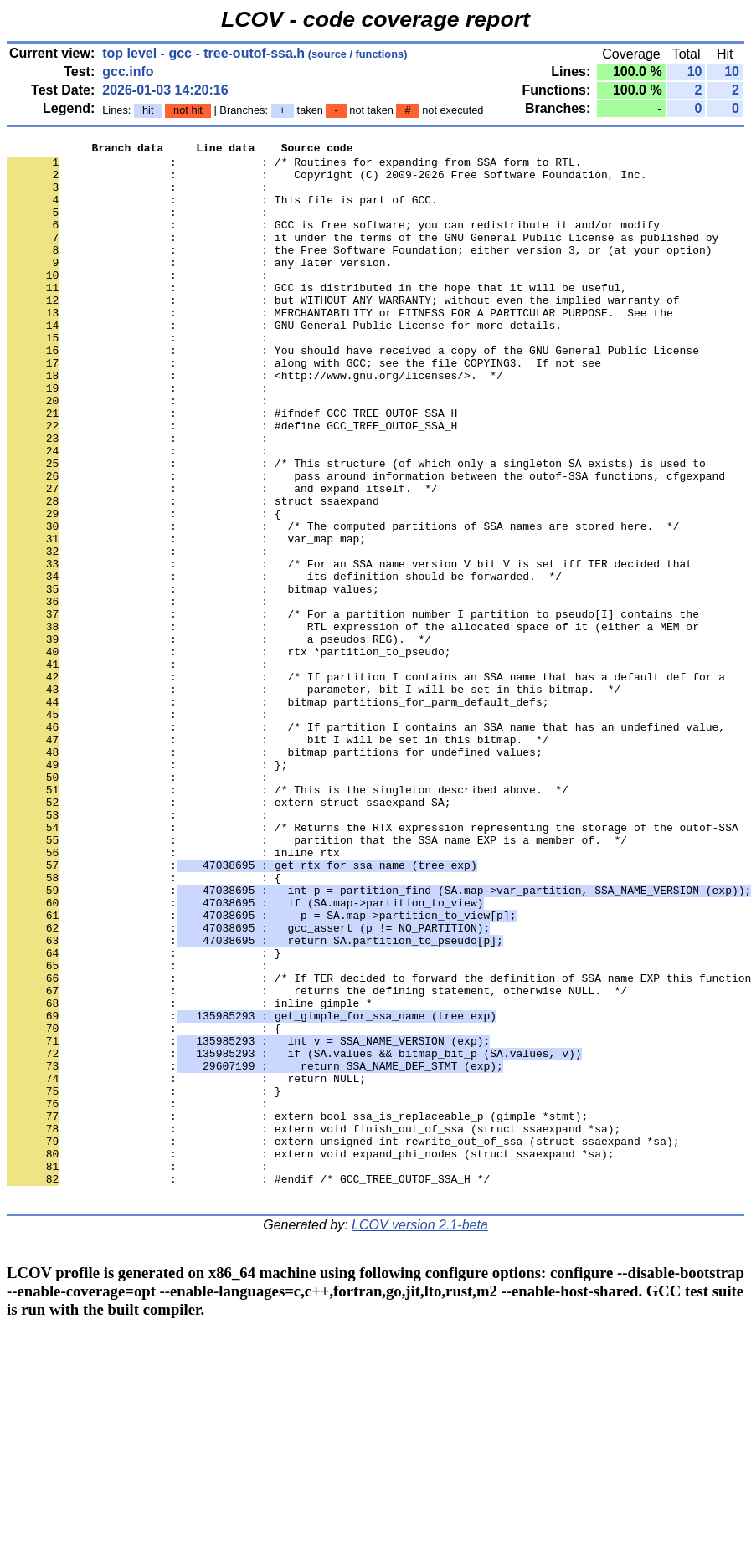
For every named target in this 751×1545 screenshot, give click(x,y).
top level (129, 53)
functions (380, 54)
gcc (180, 53)
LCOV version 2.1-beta (420, 1436)
